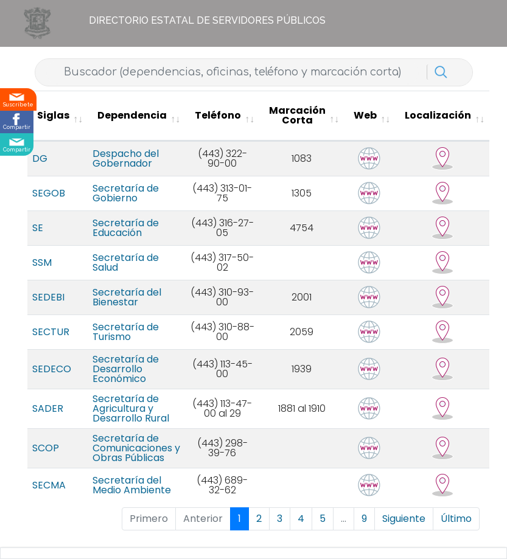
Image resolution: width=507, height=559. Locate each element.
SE (37, 228)
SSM (42, 262)
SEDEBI (48, 297)
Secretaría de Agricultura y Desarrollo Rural (131, 408)
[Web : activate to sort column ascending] (369, 116)
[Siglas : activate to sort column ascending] (57, 116)
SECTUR (50, 332)
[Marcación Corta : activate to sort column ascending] (301, 116)
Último (456, 519)
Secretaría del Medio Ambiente (132, 485)
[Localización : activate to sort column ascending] (442, 116)
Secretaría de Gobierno (126, 193)
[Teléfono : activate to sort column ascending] (222, 116)
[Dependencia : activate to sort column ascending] (136, 116)
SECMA (49, 485)
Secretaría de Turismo (126, 332)
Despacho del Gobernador (126, 158)
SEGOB (48, 193)
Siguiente (403, 519)
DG (39, 158)
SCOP (45, 448)
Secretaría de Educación (126, 228)
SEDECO (51, 369)
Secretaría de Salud (126, 262)
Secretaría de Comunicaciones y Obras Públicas (136, 448)
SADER (47, 408)
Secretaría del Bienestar (127, 297)
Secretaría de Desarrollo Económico (126, 369)
